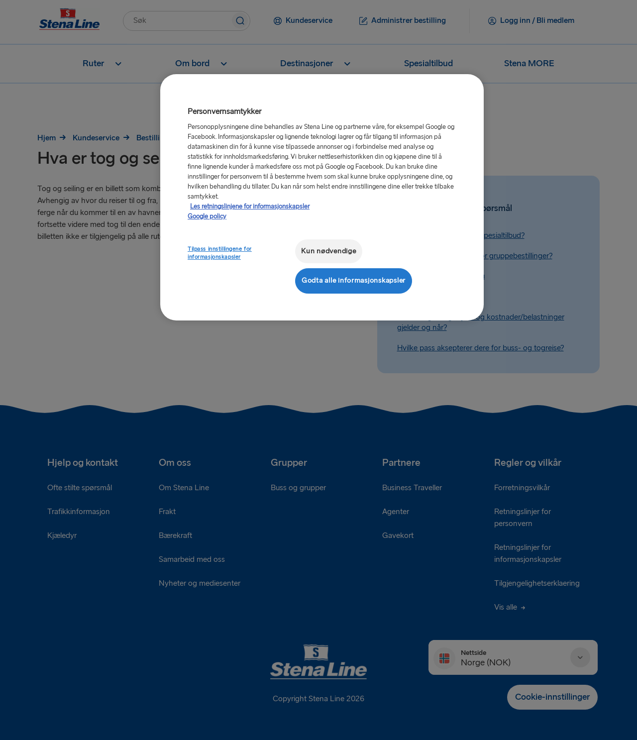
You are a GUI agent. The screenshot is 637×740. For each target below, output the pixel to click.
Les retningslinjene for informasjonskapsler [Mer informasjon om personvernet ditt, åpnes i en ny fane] (250, 207)
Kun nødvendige (328, 251)
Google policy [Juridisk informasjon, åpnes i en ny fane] (207, 216)
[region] (322, 197)
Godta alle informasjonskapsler (354, 280)
